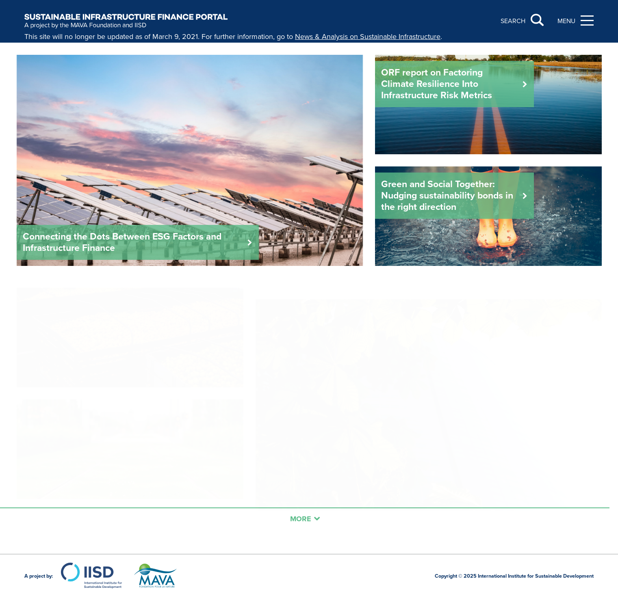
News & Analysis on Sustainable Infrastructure (367, 36)
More (305, 518)
